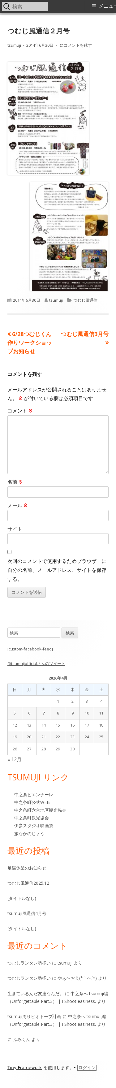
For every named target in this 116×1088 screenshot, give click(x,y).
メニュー (107, 6)
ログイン (87, 1067)
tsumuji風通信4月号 (26, 913)
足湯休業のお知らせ (26, 868)
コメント (19, 410)
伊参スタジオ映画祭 (33, 825)
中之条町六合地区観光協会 (40, 810)
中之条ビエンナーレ (33, 794)
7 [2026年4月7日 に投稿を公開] (43, 713)
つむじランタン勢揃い (29, 963)
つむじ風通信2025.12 (28, 883)
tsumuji (14, 45)
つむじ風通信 (85, 300)
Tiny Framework (24, 1067)
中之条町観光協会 (31, 818)
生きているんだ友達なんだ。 (35, 993)
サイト (14, 528)
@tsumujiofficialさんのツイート (36, 663)
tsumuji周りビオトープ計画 (34, 1016)
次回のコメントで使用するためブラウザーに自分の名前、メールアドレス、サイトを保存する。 (56, 570)
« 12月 (14, 759)
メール (17, 505)
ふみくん (21, 1039)
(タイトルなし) (21, 898)
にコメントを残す (75, 45)
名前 (15, 481)
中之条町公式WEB (32, 802)
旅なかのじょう (29, 833)
